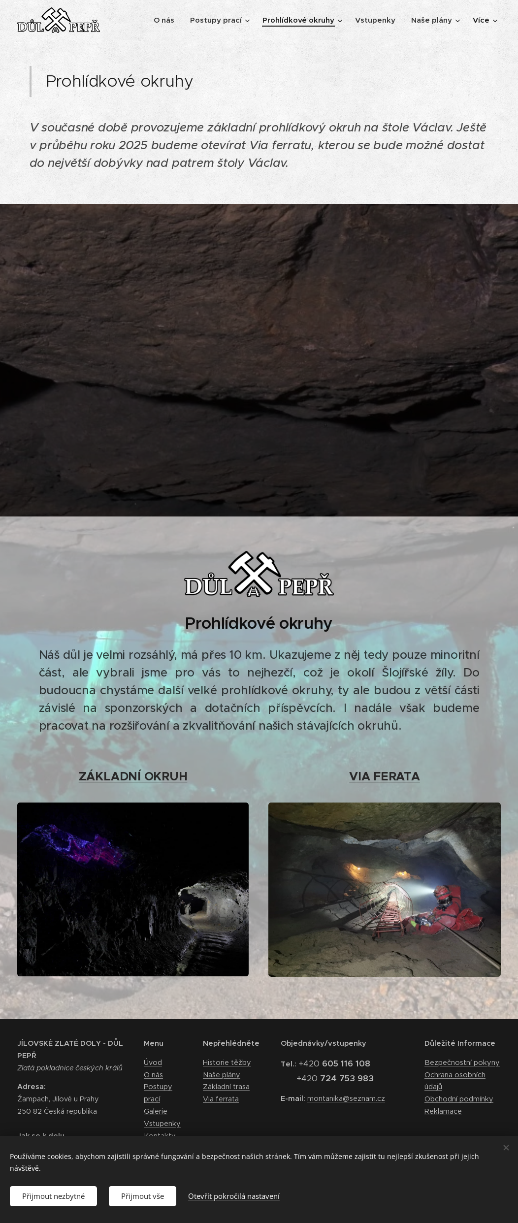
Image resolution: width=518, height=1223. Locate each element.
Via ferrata (221, 1098)
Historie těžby (227, 1062)
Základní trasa (226, 1086)
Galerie (155, 1111)
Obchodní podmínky (458, 1098)
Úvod (153, 1062)
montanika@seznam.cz (346, 1098)
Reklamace (443, 1111)
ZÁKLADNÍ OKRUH (133, 776)
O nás (153, 1074)
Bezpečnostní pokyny (462, 1062)
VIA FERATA (384, 776)
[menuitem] (166, 20)
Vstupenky (162, 1123)
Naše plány (221, 1074)
